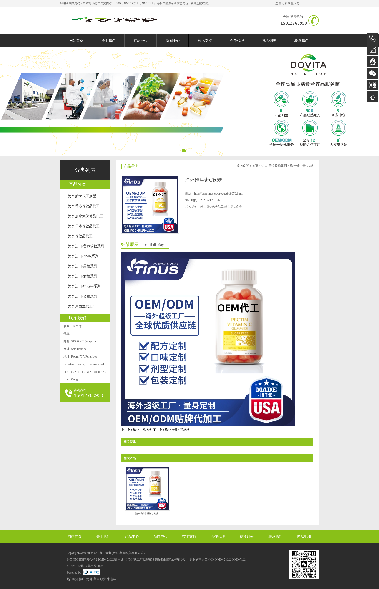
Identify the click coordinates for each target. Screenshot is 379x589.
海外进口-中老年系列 (84, 286)
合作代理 (237, 40)
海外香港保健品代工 (84, 206)
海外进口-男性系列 (82, 266)
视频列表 (269, 40)
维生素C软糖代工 (212, 206)
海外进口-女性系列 (82, 276)
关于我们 (108, 40)
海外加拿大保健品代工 (85, 216)
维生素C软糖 (233, 206)
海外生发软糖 (142, 430)
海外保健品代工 (80, 236)
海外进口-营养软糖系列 (86, 246)
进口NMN (115, 3)
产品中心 (141, 40)
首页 (255, 165)
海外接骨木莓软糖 (177, 430)
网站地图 (304, 536)
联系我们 (301, 40)
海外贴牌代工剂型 (82, 196)
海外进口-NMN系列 (83, 256)
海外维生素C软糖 (301, 165)
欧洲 (103, 579)
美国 (96, 579)
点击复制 (105, 553)
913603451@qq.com (84, 341)
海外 (89, 579)
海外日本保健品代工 (84, 226)
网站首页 (76, 40)
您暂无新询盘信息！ (289, 3)
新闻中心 (173, 40)
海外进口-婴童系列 (82, 296)
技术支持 (205, 40)
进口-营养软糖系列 (274, 165)
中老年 (111, 579)
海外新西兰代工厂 (82, 306)
